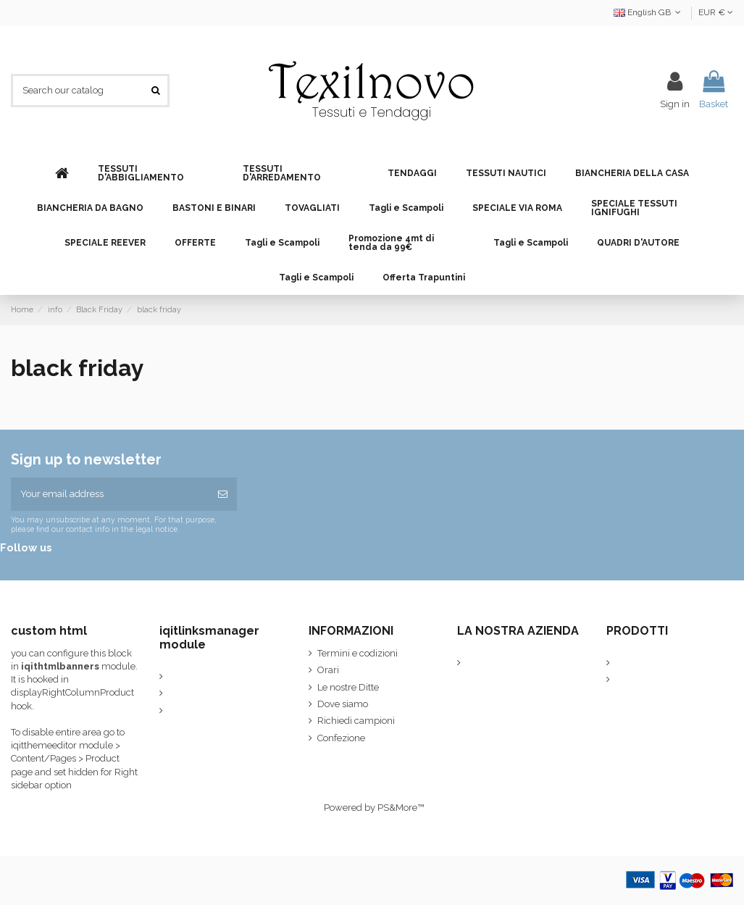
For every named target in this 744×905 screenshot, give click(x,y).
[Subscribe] (223, 494)
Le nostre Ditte (348, 687)
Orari (328, 669)
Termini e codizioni (357, 653)
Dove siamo (342, 703)
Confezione (341, 738)
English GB (649, 12)
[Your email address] (110, 494)
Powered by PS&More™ (374, 807)
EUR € (715, 12)
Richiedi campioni (356, 720)
